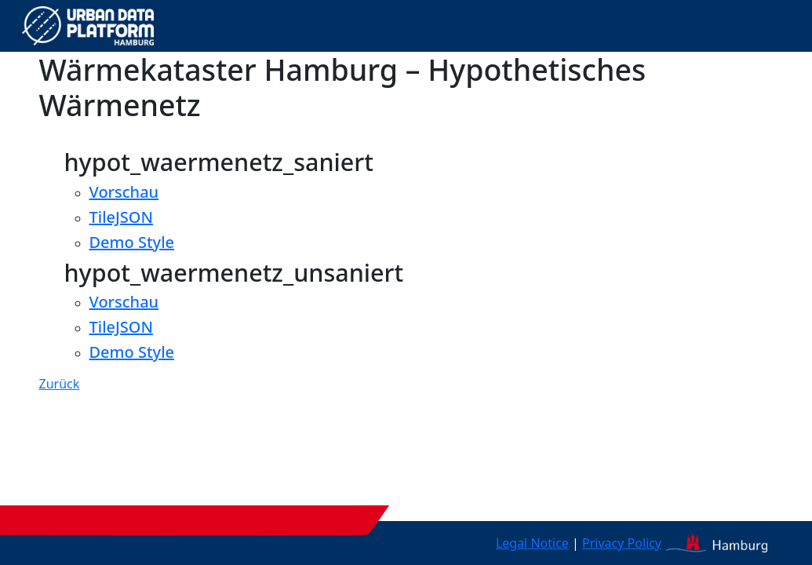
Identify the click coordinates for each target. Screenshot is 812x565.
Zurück (59, 383)
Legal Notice (532, 543)
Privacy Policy (621, 543)
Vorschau (124, 191)
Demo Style (132, 242)
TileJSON (121, 217)
